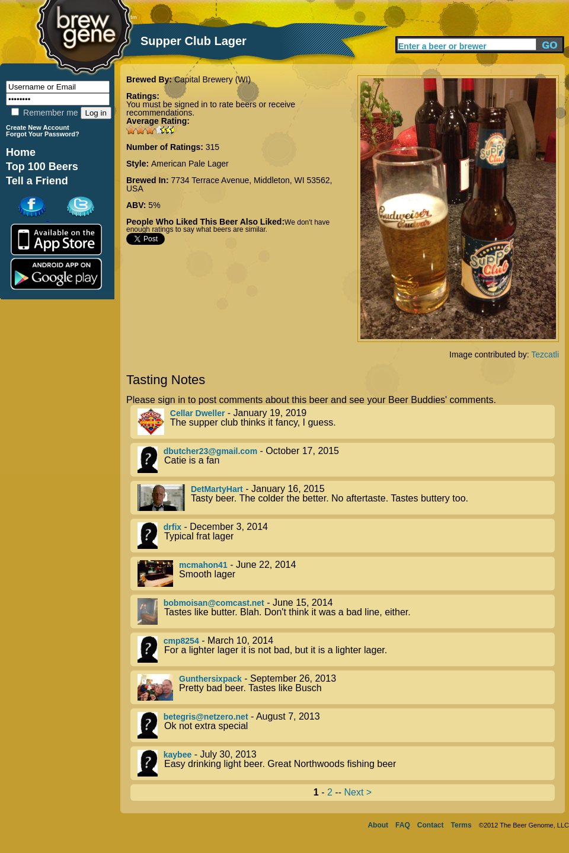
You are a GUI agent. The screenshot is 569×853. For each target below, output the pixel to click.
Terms (461, 825)
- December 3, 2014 (346, 535)
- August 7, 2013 (346, 725)
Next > (358, 792)
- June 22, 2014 (346, 573)
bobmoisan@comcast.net (214, 603)
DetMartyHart (217, 489)
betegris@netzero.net (206, 716)
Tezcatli (545, 354)
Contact (430, 825)
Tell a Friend (37, 181)
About (377, 825)
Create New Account (37, 127)
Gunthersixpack (210, 678)
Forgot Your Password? (42, 134)
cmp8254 (181, 641)
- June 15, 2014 (346, 611)
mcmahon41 (203, 565)
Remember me (44, 112)
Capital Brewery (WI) (212, 79)
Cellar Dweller (197, 413)
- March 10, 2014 (346, 649)
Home (21, 152)
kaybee (177, 754)
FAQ (402, 825)
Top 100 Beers (42, 166)
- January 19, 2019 (346, 421)
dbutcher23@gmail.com (210, 451)
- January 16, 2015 (346, 497)
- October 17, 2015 (346, 459)
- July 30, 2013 (346, 763)
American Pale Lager (190, 163)
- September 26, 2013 (346, 687)
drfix (172, 527)
